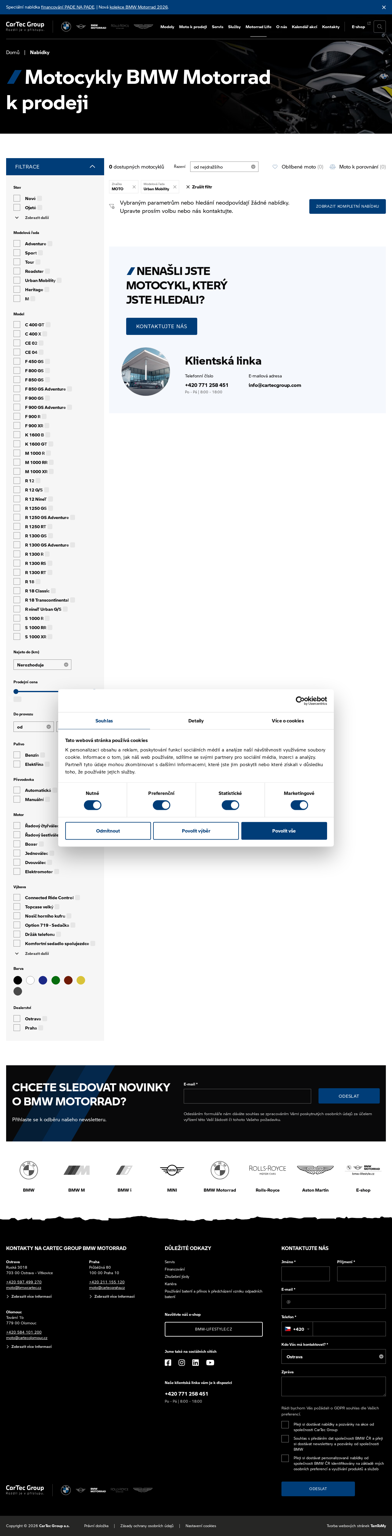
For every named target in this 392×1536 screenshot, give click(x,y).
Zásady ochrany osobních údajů (147, 1525)
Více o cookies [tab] (287, 720)
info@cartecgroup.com (275, 384)
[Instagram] (182, 1362)
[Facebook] (168, 1362)
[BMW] (66, 27)
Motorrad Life (258, 26)
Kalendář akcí (304, 26)
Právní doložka (96, 1525)
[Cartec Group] (25, 26)
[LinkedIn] (195, 1362)
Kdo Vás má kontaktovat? (304, 1344)
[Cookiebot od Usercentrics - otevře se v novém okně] (300, 700)
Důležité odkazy (188, 1248)
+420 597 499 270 (24, 1282)
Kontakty (331, 26)
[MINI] (81, 27)
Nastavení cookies (201, 1525)
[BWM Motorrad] (98, 27)
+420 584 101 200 (24, 1332)
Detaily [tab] (196, 720)
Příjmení (346, 1261)
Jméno (288, 1261)
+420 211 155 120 (107, 1282)
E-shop (358, 26)
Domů (13, 52)
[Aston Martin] (143, 27)
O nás (281, 26)
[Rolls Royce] (120, 27)
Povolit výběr (196, 830)
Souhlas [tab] (104, 720)
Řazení (179, 166)
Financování (175, 1269)
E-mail (191, 1084)
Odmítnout (108, 830)
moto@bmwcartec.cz (23, 1287)
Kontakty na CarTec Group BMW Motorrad (66, 1248)
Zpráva (287, 1372)
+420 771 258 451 (206, 384)
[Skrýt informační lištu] (384, 7)
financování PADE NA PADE (67, 7)
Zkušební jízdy (177, 1276)
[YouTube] (210, 1362)
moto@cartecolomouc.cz (26, 1337)
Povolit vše (284, 830)
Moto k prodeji (193, 26)
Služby (234, 26)
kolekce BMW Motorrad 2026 (139, 7)
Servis (217, 26)
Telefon (288, 1316)
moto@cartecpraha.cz (107, 1287)
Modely (167, 26)
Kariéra (170, 1283)
